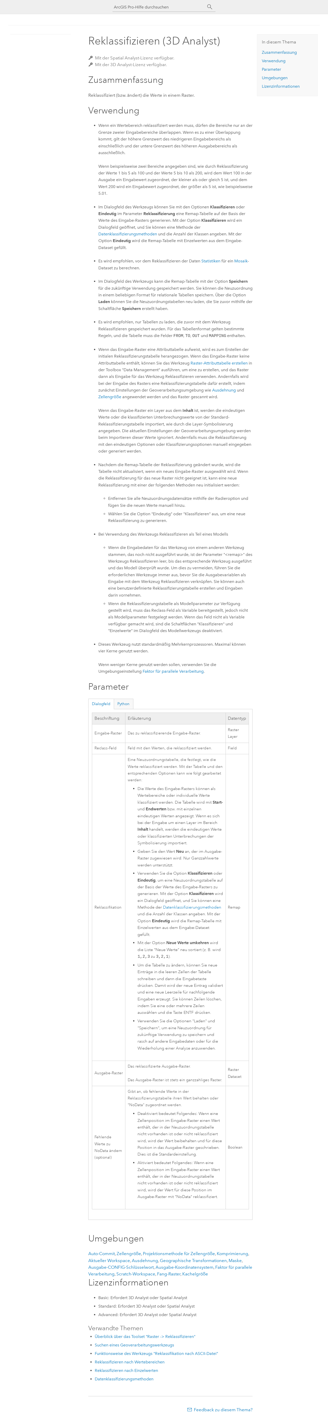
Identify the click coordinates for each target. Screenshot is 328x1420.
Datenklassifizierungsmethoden (127, 234)
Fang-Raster (168, 1273)
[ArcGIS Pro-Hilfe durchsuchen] (159, 7)
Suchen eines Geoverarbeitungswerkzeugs (134, 1345)
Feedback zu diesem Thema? (223, 1409)
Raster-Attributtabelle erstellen (219, 363)
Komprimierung (232, 1253)
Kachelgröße (195, 1273)
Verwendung (274, 60)
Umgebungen (275, 77)
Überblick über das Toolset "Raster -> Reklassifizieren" (145, 1336)
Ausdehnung (224, 390)
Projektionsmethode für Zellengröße (179, 1253)
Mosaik (241, 261)
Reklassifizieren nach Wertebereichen (130, 1362)
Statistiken (210, 261)
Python (123, 704)
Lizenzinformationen (281, 86)
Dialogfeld (101, 704)
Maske (235, 1260)
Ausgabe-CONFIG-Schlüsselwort (121, 1267)
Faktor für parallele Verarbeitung (173, 671)
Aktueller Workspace (109, 1260)
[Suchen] (209, 7)
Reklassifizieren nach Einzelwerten (126, 1370)
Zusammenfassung (279, 52)
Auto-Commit (101, 1253)
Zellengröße (109, 396)
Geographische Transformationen (193, 1260)
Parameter (271, 69)
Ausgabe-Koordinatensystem (184, 1267)
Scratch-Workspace (135, 1273)
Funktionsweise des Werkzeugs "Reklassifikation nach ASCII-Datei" (156, 1353)
